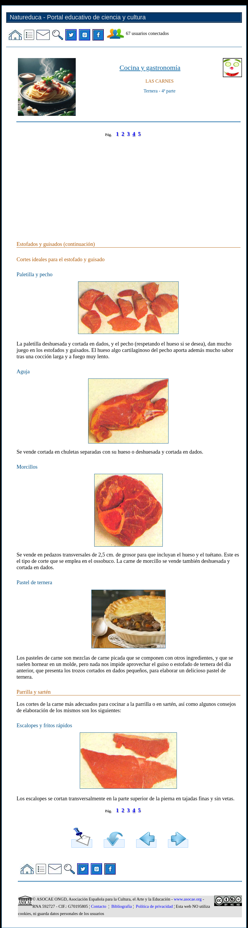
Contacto (98, 906)
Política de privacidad (154, 906)
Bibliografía (121, 906)
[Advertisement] (128, 183)
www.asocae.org (187, 899)
